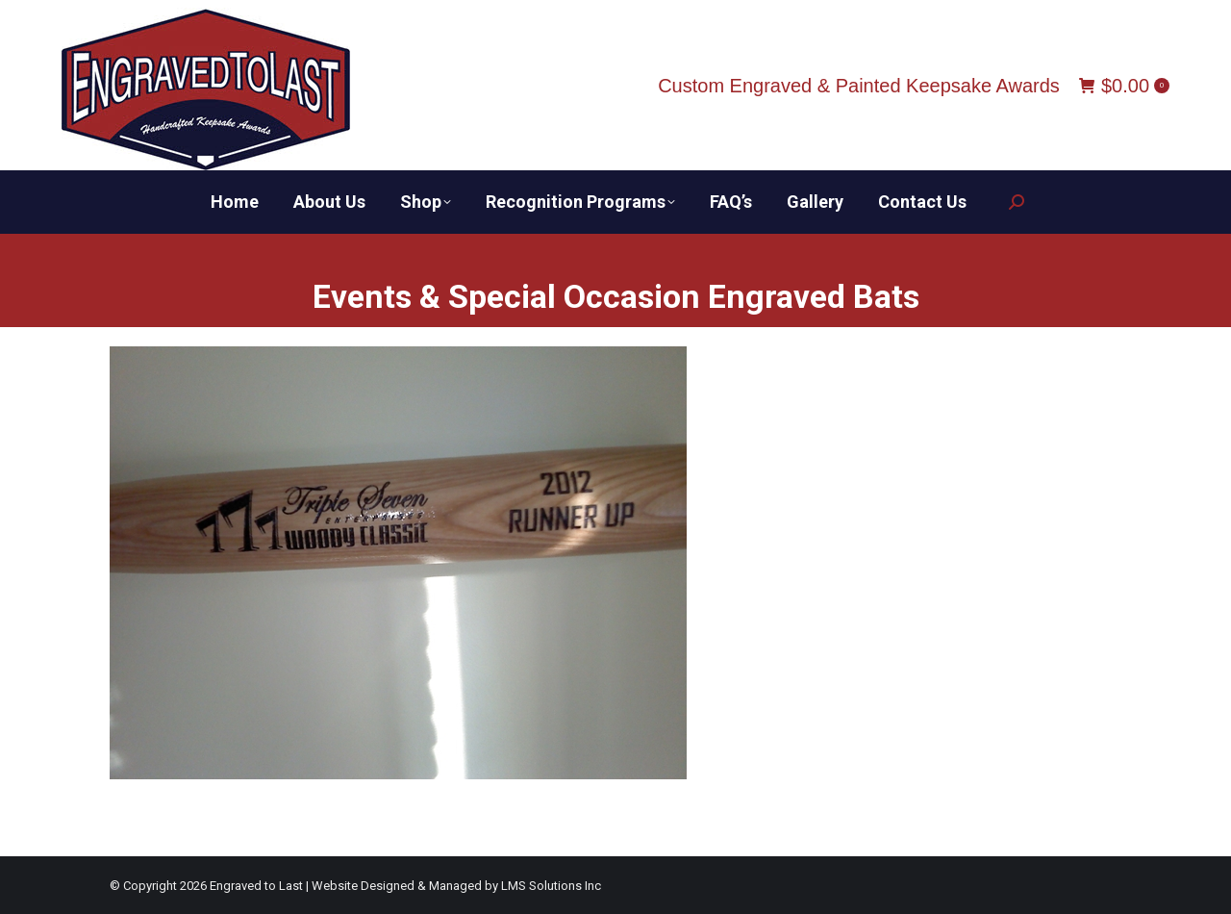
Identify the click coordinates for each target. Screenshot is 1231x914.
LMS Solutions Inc (551, 885)
